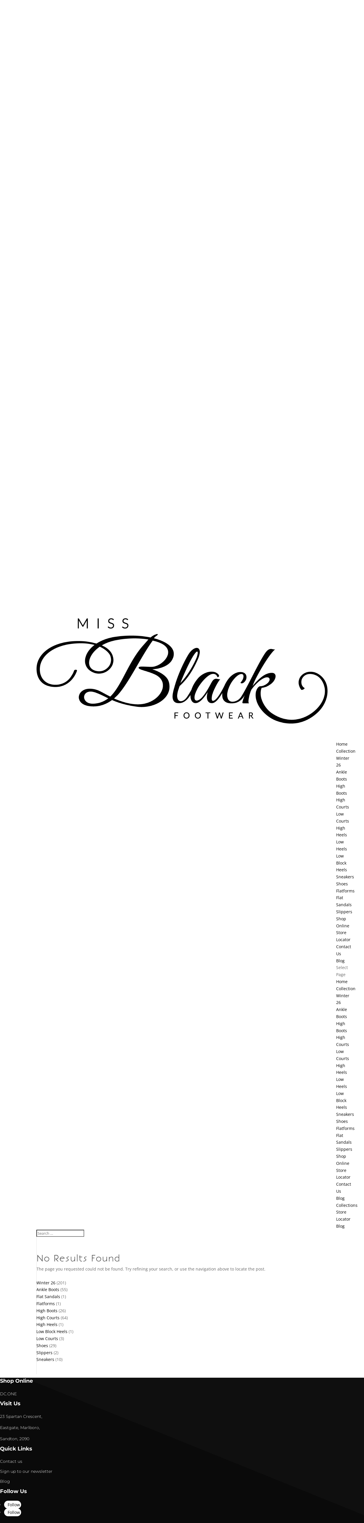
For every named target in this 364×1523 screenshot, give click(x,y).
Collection (345, 988)
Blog (340, 1198)
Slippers (344, 911)
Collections (347, 1205)
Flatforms (345, 891)
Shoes (342, 884)
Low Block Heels (341, 863)
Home (342, 981)
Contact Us (343, 950)
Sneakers (345, 877)
